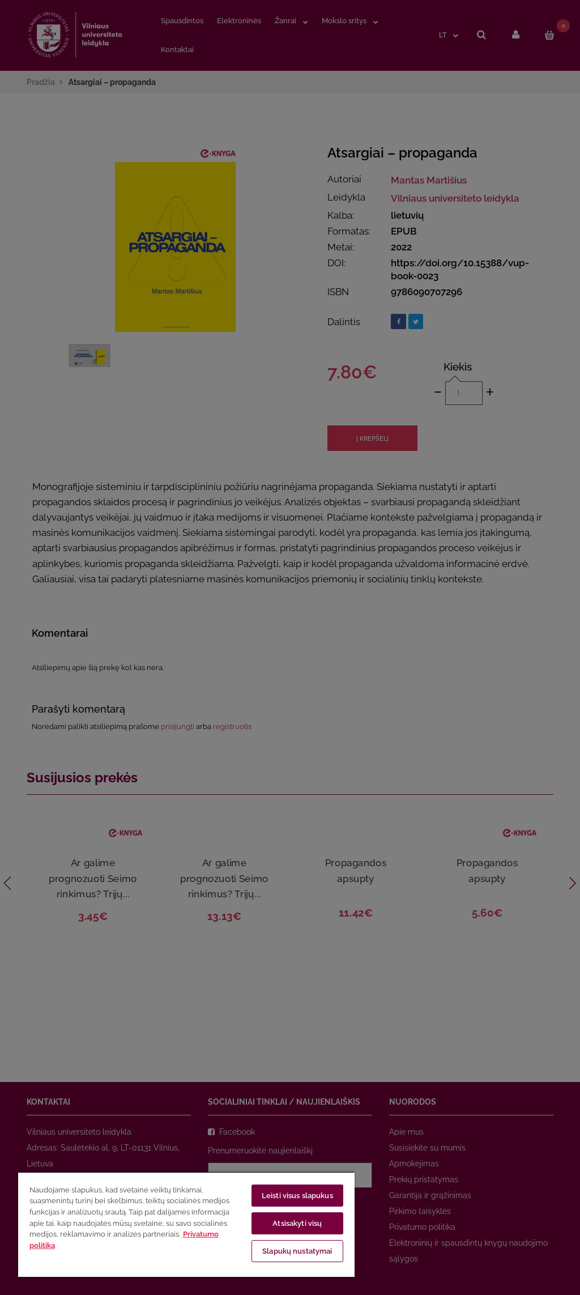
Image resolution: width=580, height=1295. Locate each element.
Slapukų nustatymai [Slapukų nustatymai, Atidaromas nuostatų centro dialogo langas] (297, 1251)
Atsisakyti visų (297, 1223)
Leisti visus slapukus (297, 1195)
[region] (186, 1224)
